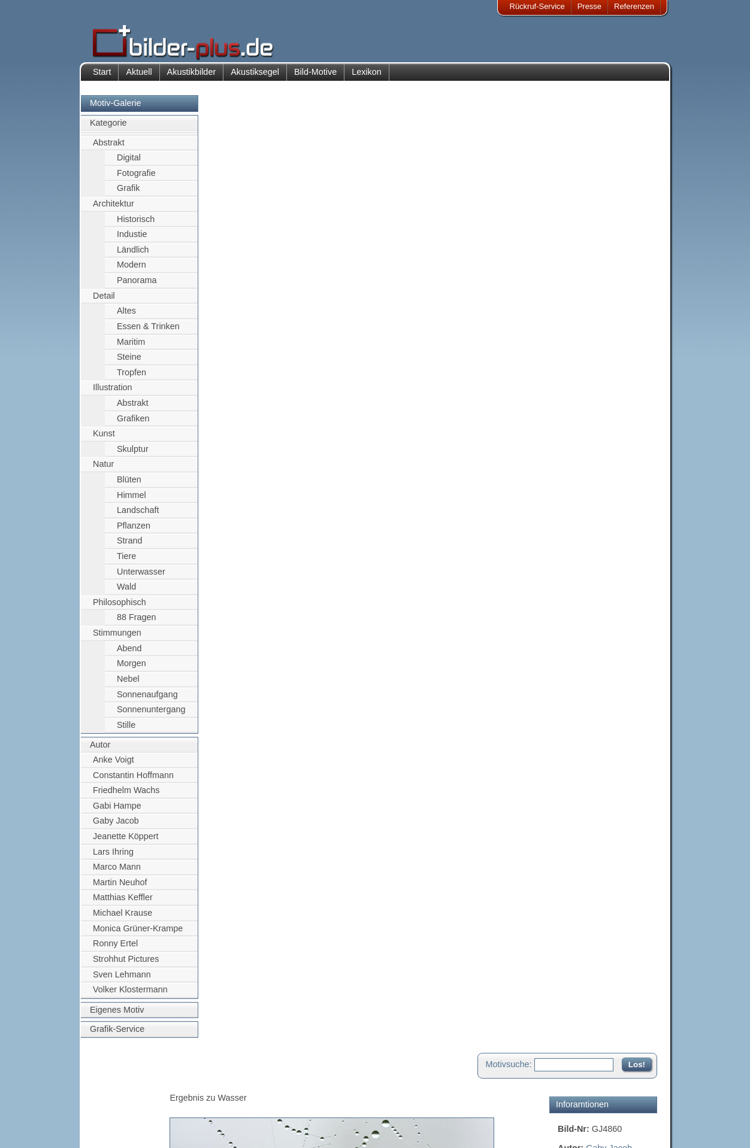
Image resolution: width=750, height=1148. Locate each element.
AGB (109, 1127)
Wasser (572, 225)
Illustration (112, 392)
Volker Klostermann (130, 994)
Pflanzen (133, 529)
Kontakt (299, 1084)
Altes (126, 315)
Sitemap (300, 1113)
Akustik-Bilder (198, 1084)
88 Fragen (136, 622)
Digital (129, 162)
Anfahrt (298, 1098)
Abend (129, 652)
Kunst (104, 438)
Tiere (126, 561)
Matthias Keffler (123, 902)
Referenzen (634, 6)
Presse (589, 6)
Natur (103, 468)
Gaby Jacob (116, 825)
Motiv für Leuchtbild (595, 357)
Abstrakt (109, 146)
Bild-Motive (315, 76)
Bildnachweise (126, 1098)
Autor (100, 749)
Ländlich (133, 254)
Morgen (131, 668)
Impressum (120, 1084)
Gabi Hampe (117, 810)
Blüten (129, 484)
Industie (132, 239)
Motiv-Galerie (115, 108)
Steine (129, 361)
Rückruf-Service (537, 6)
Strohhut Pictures (126, 963)
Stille (126, 729)
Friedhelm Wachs (126, 795)
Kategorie (108, 127)
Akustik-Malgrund (205, 1127)
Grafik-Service (117, 1033)
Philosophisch (119, 607)
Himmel (131, 499)
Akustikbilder (191, 76)
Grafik (128, 193)
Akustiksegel (255, 76)
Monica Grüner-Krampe (138, 932)
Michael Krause (122, 917)
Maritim (131, 346)
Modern (131, 269)
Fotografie (136, 177)
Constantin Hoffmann (133, 779)
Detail (104, 300)
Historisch (136, 223)
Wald (126, 591)
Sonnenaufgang (147, 698)
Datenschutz (122, 1113)
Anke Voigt (113, 764)
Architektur (113, 208)
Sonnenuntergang (151, 714)
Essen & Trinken (148, 331)
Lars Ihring (113, 856)
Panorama (136, 285)
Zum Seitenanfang (621, 457)
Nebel (128, 683)
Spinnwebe (625, 212)
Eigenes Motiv (117, 1014)
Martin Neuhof (120, 886)
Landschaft (138, 515)
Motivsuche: (509, 110)
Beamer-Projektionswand (218, 1113)
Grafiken (133, 422)
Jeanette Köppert (126, 841)
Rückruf (299, 1127)
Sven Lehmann (122, 978)
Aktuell (139, 76)
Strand (129, 545)
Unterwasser (141, 576)
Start (102, 76)
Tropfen (131, 376)
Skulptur (133, 453)
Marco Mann (117, 871)
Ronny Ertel (115, 948)
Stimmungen (117, 637)
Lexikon (367, 76)
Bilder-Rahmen (200, 1098)
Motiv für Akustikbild (596, 337)
